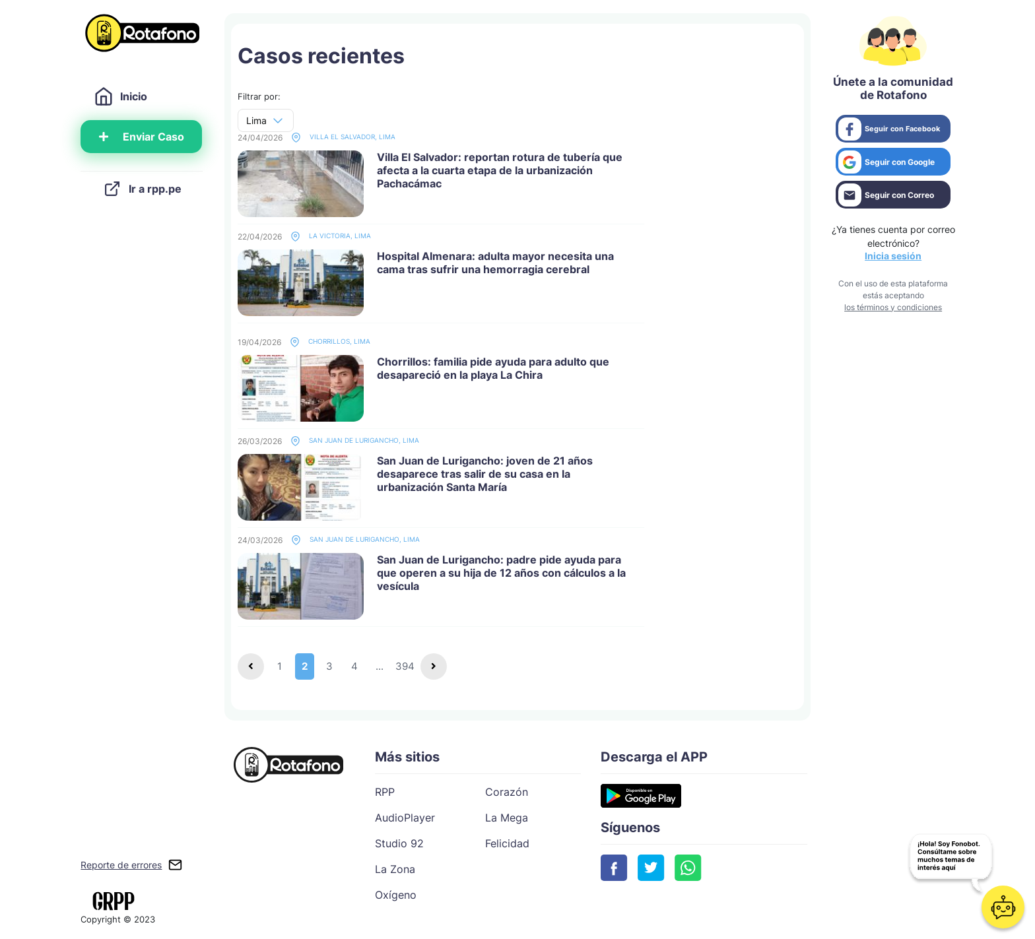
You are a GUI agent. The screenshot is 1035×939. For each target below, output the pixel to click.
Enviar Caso (142, 136)
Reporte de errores (121, 864)
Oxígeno (396, 894)
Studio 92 (399, 843)
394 (405, 666)
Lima (256, 120)
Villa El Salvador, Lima (343, 138)
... (380, 666)
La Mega (506, 817)
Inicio (120, 96)
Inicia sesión (893, 255)
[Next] (433, 666)
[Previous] (251, 666)
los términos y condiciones (893, 307)
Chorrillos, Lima (330, 342)
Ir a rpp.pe (142, 188)
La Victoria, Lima (330, 237)
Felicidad (507, 843)
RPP (385, 791)
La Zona (395, 869)
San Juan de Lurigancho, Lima (354, 441)
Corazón (506, 791)
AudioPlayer (405, 817)
